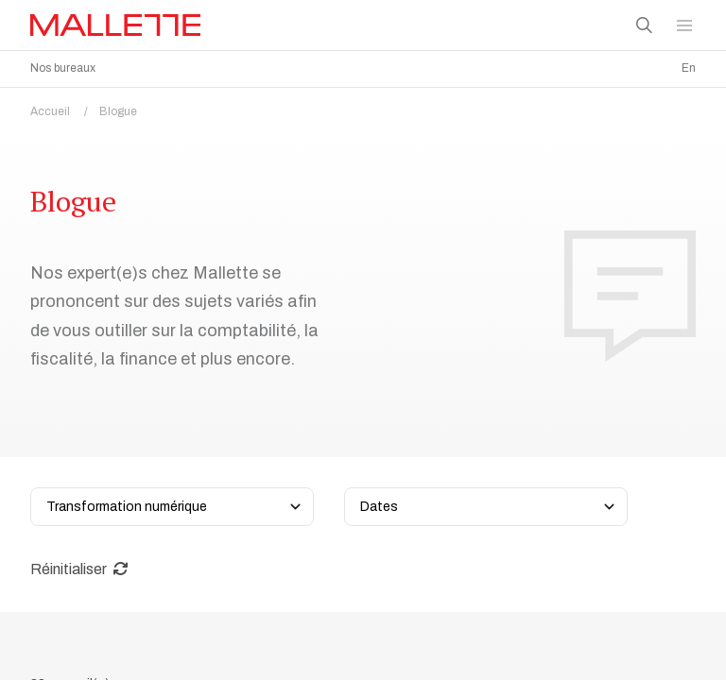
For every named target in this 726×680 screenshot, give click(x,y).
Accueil (64, 111)
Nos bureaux (62, 68)
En (689, 68)
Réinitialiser (79, 569)
